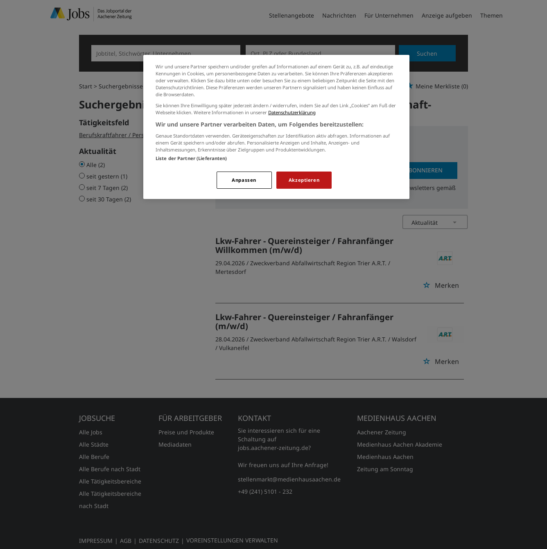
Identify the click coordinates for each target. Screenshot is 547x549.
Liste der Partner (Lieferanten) (191, 158)
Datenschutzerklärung (292, 112)
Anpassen (244, 180)
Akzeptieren (304, 180)
